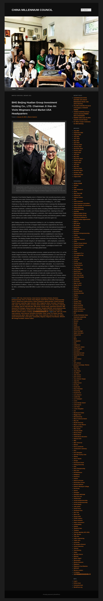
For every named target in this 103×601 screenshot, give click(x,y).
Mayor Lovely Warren (80, 424)
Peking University (30, 308)
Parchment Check (79, 462)
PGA (75, 466)
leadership (46, 315)
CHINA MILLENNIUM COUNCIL (32, 9)
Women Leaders (21, 311)
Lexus (75, 400)
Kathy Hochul (78, 383)
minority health (45, 306)
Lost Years (77, 406)
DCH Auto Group (78, 275)
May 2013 (76, 166)
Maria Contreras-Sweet (80, 418)
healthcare (77, 327)
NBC (75, 440)
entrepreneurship (59, 299)
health (75, 325)
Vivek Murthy (77, 550)
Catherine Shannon (79, 239)
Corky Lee (77, 259)
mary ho (51, 315)
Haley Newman (78, 319)
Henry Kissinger (78, 331)
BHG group (77, 223)
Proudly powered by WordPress (51, 594)
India (75, 343)
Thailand (76, 530)
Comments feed (78, 585)
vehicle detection (78, 546)
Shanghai (38, 308)
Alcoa (75, 191)
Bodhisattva (77, 227)
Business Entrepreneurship (82, 233)
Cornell (76, 261)
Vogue (75, 552)
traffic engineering (79, 538)
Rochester (77, 488)
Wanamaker (77, 560)
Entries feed (77, 583)
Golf (75, 313)
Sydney (76, 526)
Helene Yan (77, 329)
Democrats (77, 281)
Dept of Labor (78, 283)
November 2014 (78, 148)
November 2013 (78, 158)
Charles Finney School (80, 243)
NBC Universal (78, 442)
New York (56, 315)
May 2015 (76, 140)
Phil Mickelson (78, 472)
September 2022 (78, 132)
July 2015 (76, 136)
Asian (64, 311)
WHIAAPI (14, 311)
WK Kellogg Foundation (18, 318)
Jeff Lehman (22, 305)
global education (49, 301)
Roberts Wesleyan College (81, 486)
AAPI (18, 298)
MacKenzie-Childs (79, 412)
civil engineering (78, 255)
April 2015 (76, 142)
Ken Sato (76, 385)
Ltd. (75, 410)
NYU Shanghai (21, 308)
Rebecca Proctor (78, 480)
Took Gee (76, 536)
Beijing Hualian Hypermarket (82, 219)
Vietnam (76, 548)
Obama (76, 456)
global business (28, 301)
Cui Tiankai (29, 299)
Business (50, 298)
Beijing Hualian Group (80, 213)
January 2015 (77, 146)
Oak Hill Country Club (80, 454)
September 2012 (78, 174)
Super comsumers (79, 522)
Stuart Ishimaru (78, 520)
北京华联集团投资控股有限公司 (40, 311)
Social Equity (15, 310)
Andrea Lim (77, 195)
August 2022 (77, 134)
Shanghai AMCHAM (47, 308)
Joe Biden (76, 373)
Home (13, 89)
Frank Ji (14, 301)
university (76, 542)
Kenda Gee (77, 387)
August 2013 (77, 162)
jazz (75, 361)
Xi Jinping (29, 311)
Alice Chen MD (78, 193)
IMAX (38, 303)
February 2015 (78, 144)
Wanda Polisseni (78, 562)
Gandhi (76, 299)
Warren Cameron (32, 117)
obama (62, 315)
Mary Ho (22, 306)
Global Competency (38, 301)
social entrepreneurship (18, 316)
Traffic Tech (77, 540)
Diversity (51, 299)
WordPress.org (78, 587)
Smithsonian (77, 498)
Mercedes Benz (29, 306)
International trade (79, 353)
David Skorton (45, 299)
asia (61, 311)
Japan (16, 305)
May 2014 (76, 156)
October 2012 (77, 172)
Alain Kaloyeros (78, 189)
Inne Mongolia (78, 349)
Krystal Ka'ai (77, 392)
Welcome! (21, 89)
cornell (48, 313)
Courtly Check (78, 263)
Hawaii (75, 323)
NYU (75, 450)
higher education (31, 303)
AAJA (54, 311)
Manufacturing (78, 416)
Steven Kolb (77, 516)
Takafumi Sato (78, 528)
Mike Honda (37, 306)
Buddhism (77, 229)
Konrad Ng (77, 390)
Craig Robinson (78, 265)
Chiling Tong (77, 247)
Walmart (76, 556)
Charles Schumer (79, 245)
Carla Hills (77, 237)
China (23, 299)
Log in (75, 581)
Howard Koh (77, 335)
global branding (78, 305)
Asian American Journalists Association (31, 313)
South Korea (22, 310)
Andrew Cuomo (78, 197)
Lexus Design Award (80, 402)
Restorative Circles (79, 482)
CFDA (75, 241)
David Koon (77, 271)
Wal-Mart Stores (78, 554)
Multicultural (77, 434)
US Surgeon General (79, 544)
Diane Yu (76, 287)
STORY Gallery (78, 518)
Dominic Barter (78, 291)
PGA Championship (79, 468)
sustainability (39, 310)
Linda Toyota (77, 404)
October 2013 (77, 160)
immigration (77, 341)
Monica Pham (78, 432)
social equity (28, 316)
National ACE (77, 438)
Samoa (76, 490)
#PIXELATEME (78, 183)
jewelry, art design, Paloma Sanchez (35, 305)
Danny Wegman (36, 299)
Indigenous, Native (45, 303)
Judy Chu (76, 381)
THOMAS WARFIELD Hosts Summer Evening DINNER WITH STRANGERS (81, 113)
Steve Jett (76, 514)
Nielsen (76, 444)
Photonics (77, 476)
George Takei (77, 301)
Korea (40, 315)
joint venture (77, 377)
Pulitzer (76, 478)
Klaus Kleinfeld (78, 388)
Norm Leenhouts (78, 446)
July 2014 (76, 154)
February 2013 (78, 168)
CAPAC (76, 235)
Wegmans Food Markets (55, 310)
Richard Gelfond (78, 484)
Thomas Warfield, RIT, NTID (81, 532)
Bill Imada (76, 225)
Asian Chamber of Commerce (82, 205)
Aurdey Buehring (78, 209)
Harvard (76, 321)
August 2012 (77, 176)
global (23, 315)
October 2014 (77, 150)
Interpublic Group (79, 355)
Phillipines (77, 474)
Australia (76, 211)
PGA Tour (76, 470)
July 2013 (76, 164)
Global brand (20, 301)
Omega (76, 460)
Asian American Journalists (39, 298)
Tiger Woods (77, 534)
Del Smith (76, 279)
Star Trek (76, 512)
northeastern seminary (80, 448)
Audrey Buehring (78, 207)
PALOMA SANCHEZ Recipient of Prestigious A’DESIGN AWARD (82, 107)
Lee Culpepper (16, 306)
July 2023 (76, 130)
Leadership (62, 305)
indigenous (77, 345)
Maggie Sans (77, 414)
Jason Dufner (77, 359)
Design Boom (78, 285)
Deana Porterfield (79, 277)
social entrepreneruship (59, 308)
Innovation (54, 303)
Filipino (76, 295)
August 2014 (77, 152)
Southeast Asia (31, 310)
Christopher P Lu (78, 253)
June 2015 (77, 138)
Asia (21, 298)
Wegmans (45, 310)
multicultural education (56, 306)
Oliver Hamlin (78, 458)
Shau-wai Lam (78, 496)
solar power (77, 506)
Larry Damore (78, 395)
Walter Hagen (77, 558)
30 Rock (76, 185)
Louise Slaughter (78, 408)
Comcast (76, 257)
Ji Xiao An (49, 305)
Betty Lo (76, 221)
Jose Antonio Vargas (80, 379)
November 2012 (78, 170)
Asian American (27, 298)
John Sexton (77, 375)
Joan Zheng (55, 305)
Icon (75, 337)
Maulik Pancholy (78, 422)
